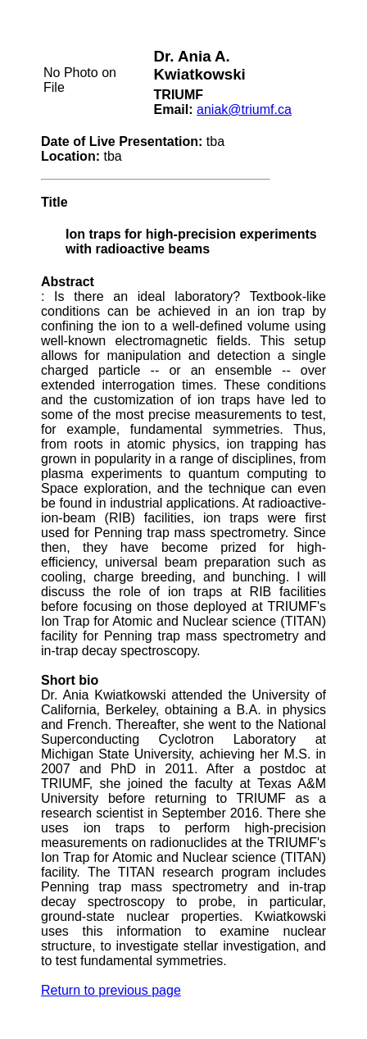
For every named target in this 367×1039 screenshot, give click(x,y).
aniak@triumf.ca (244, 109)
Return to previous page (111, 990)
